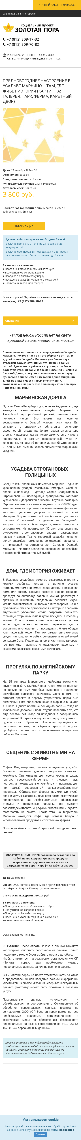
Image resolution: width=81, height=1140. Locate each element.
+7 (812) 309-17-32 (23, 39)
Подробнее (66, 1129)
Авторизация (24, 226)
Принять (40, 1134)
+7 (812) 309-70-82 (23, 44)
